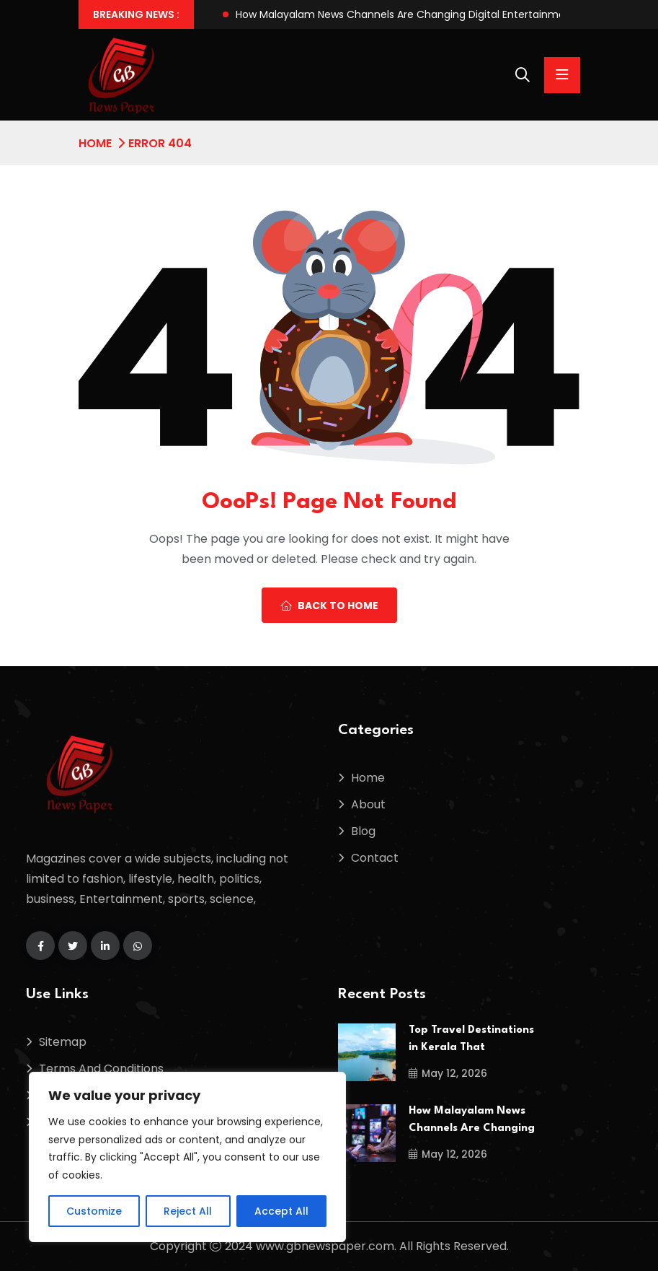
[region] (187, 1157)
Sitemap (62, 1041)
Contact (375, 857)
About (368, 804)
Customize (94, 1211)
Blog (363, 831)
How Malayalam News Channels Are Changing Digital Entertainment (406, 14)
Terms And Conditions (101, 1068)
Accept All (281, 1211)
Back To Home (329, 605)
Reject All (188, 1211)
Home (95, 143)
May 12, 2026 (448, 1073)
